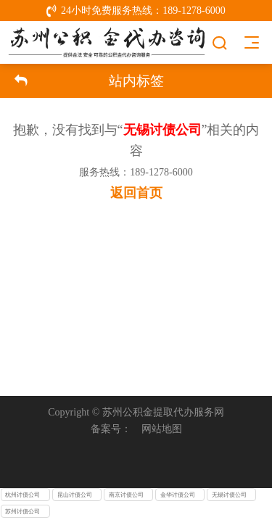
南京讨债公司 (126, 495)
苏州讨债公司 (22, 511)
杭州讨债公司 (22, 495)
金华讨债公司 (177, 495)
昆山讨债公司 (74, 495)
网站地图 (161, 428)
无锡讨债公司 (229, 495)
